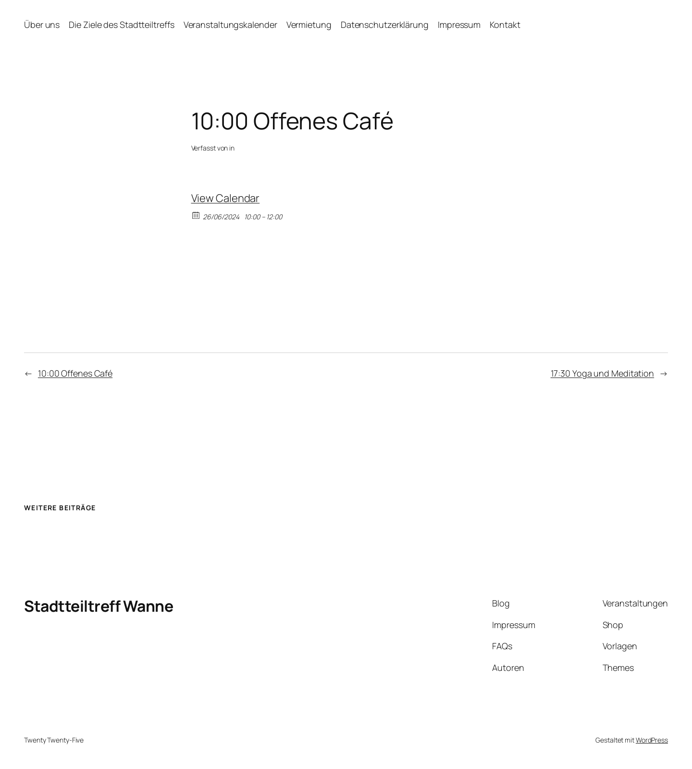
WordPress (652, 739)
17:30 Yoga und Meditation (603, 373)
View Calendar (225, 198)
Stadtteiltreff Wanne (98, 606)
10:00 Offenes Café (75, 373)
